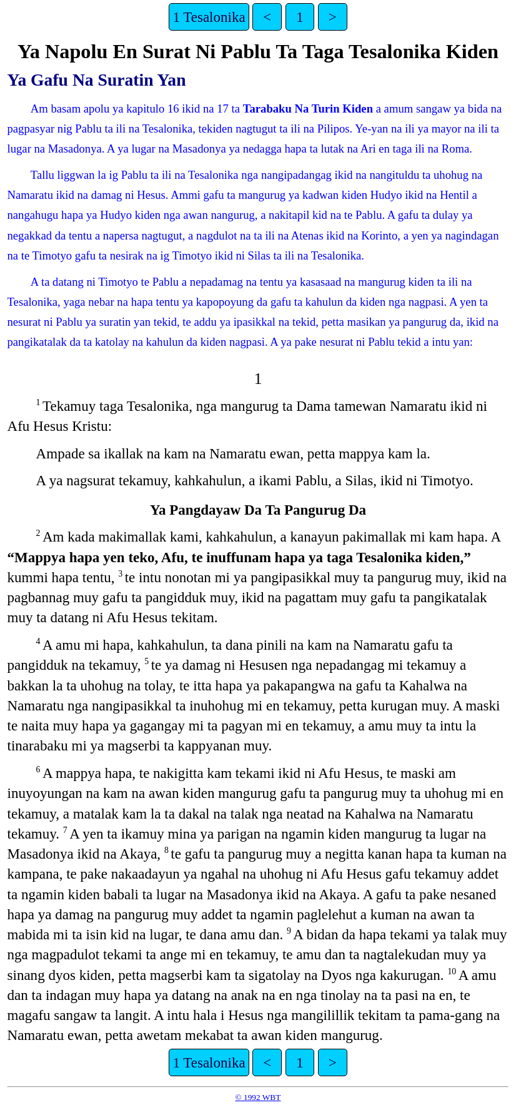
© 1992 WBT (258, 1097)
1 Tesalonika (208, 17)
